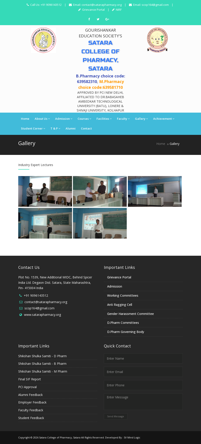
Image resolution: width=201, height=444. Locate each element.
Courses (84, 119)
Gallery (141, 119)
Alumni (71, 128)
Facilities (104, 119)
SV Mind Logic (132, 437)
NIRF (118, 10)
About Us (42, 119)
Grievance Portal (93, 10)
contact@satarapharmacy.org (102, 5)
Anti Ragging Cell (119, 304)
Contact (86, 128)
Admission (63, 119)
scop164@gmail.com (155, 5)
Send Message (115, 416)
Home (25, 119)
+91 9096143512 (36, 295)
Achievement (163, 119)
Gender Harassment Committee (130, 314)
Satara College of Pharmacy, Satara (59, 437)
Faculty (123, 119)
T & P (55, 128)
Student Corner (33, 128)
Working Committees (122, 295)
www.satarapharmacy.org (42, 314)
